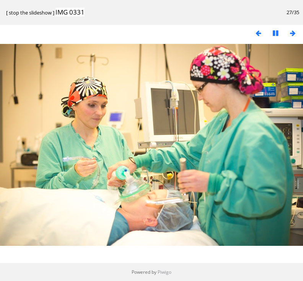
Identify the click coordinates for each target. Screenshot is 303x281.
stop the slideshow (30, 12)
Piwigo (164, 272)
